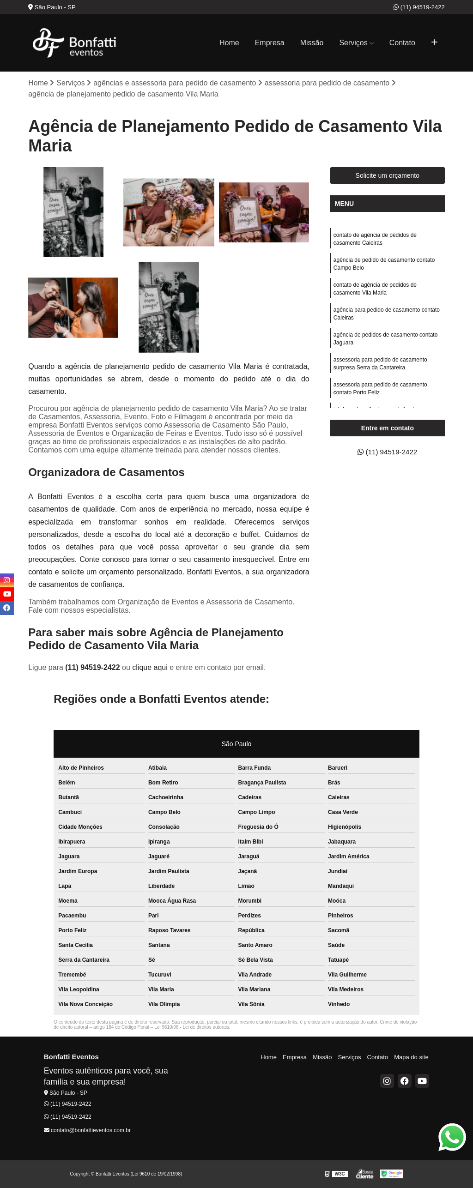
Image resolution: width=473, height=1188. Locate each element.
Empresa (270, 43)
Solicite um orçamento (388, 176)
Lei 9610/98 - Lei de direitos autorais (191, 1027)
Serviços (353, 43)
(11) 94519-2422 (419, 7)
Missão (312, 43)
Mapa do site (412, 1057)
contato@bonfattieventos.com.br (87, 1131)
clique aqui (150, 668)
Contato (402, 43)
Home (229, 43)
